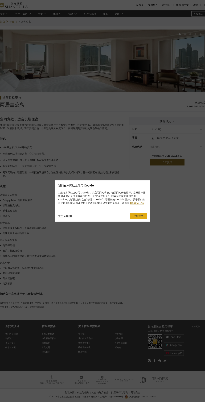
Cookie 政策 (137, 203)
